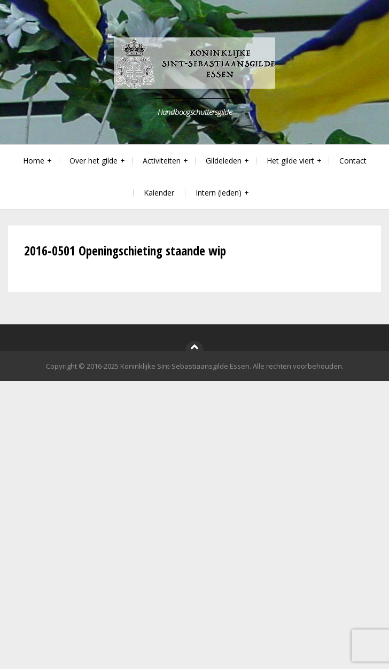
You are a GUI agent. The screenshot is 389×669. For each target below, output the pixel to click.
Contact (353, 160)
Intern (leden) (219, 193)
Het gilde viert (290, 160)
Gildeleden (224, 160)
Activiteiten (162, 160)
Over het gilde (93, 160)
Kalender (159, 193)
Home (33, 160)
